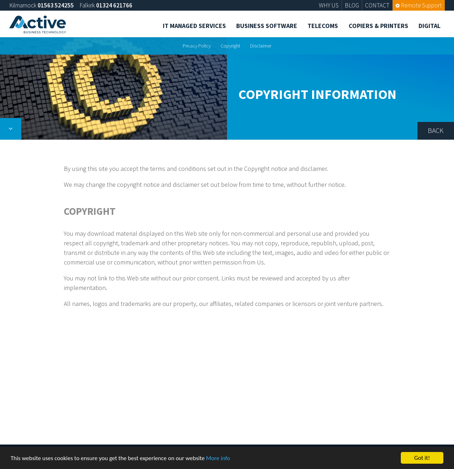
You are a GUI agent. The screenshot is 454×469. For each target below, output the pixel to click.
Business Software (266, 26)
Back (435, 130)
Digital (430, 26)
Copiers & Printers (378, 26)
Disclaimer (260, 46)
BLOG (352, 5)
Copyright (230, 46)
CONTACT (377, 5)
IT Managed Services (194, 26)
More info (218, 458)
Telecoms (323, 26)
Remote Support (418, 5)
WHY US (329, 5)
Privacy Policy (197, 46)
